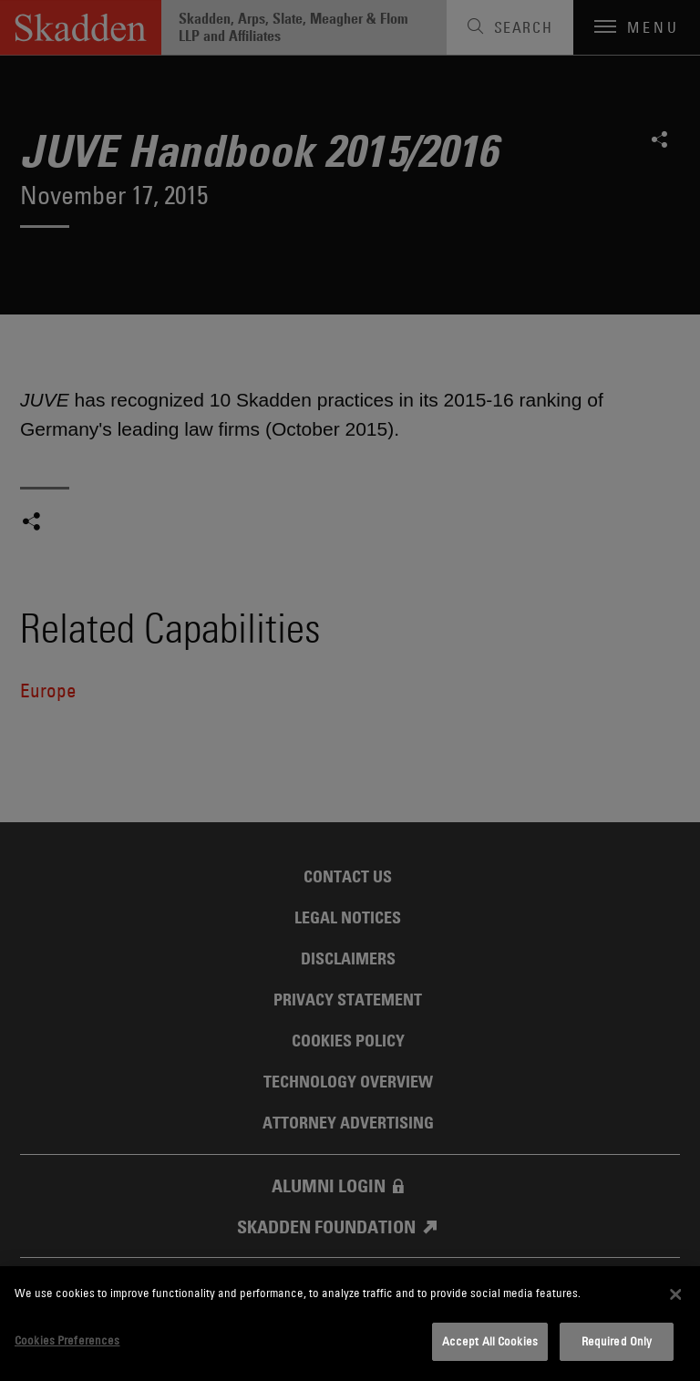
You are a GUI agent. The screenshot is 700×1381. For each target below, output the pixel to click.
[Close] (675, 1294)
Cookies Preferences (67, 1340)
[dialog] (350, 1323)
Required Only (617, 1341)
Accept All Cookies (490, 1341)
